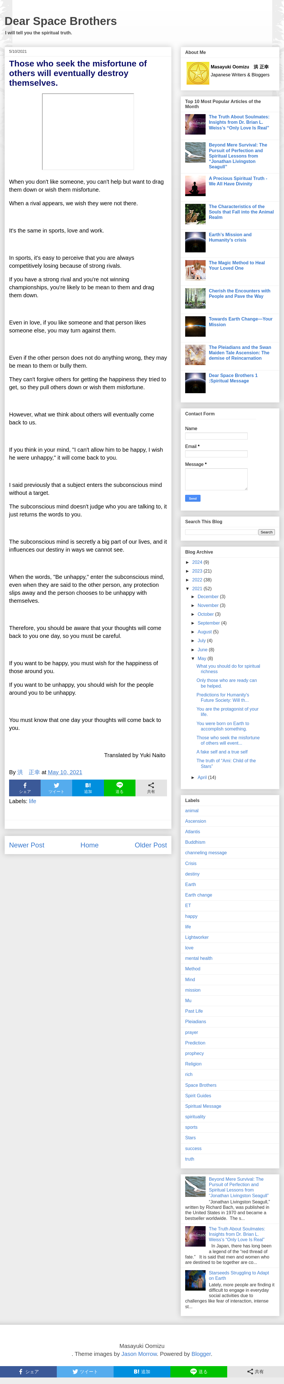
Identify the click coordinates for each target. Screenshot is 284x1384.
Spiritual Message (203, 1106)
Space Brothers (200, 1085)
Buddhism (195, 842)
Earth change (198, 895)
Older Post (151, 845)
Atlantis (192, 831)
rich (189, 1074)
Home (89, 845)
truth (189, 1159)
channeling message (206, 852)
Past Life (194, 1011)
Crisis (191, 863)
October (206, 614)
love (189, 947)
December (209, 596)
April (203, 777)
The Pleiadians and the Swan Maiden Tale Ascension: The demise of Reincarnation (240, 353)
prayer (191, 1032)
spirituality (195, 1116)
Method (192, 968)
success (193, 1148)
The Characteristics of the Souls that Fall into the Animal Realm (241, 212)
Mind (190, 979)
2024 (198, 562)
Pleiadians (195, 1021)
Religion (193, 1063)
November (209, 605)
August (205, 631)
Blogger (201, 1354)
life (32, 801)
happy (191, 916)
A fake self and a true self (222, 751)
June (203, 649)
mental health (198, 958)
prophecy (194, 1053)
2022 (198, 579)
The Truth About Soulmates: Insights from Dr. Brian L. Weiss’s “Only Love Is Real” (239, 122)
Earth (190, 884)
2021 (198, 588)
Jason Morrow (139, 1354)
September (209, 623)
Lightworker (197, 937)
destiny (192, 874)
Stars (190, 1137)
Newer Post (26, 845)
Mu (188, 1000)
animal (192, 810)
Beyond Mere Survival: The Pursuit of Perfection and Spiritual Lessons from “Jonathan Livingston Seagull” (238, 156)
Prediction (195, 1042)
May (203, 658)
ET (188, 905)
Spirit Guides (198, 1095)
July (202, 640)
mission (193, 990)
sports (191, 1127)
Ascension (195, 821)
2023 (198, 571)
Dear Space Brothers (61, 21)
